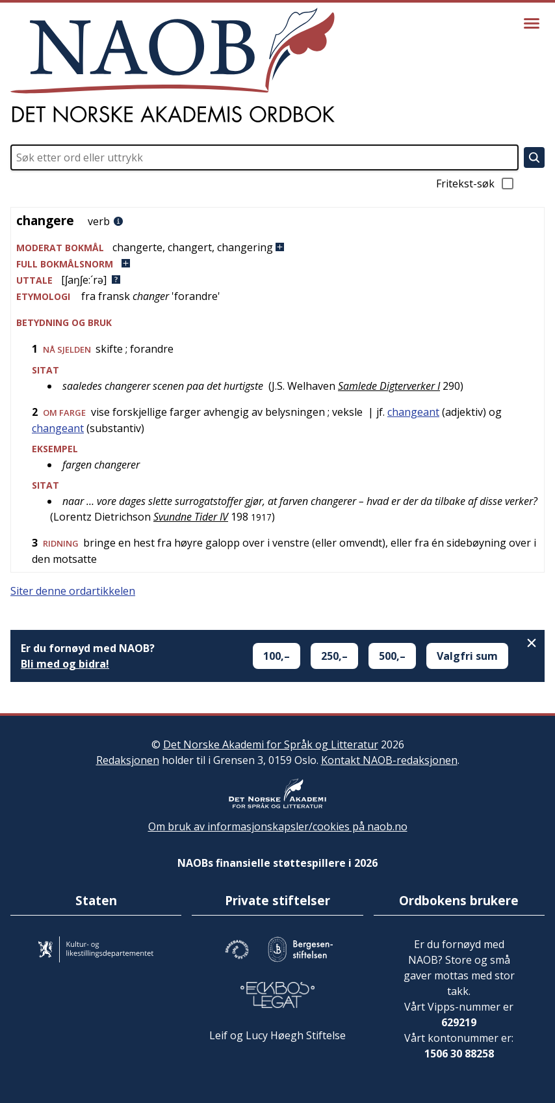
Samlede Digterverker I (389, 386)
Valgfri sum (467, 656)
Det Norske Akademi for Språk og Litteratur (270, 744)
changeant (413, 412)
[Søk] (534, 157)
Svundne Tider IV (190, 517)
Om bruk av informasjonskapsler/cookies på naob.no (277, 826)
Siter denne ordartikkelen (72, 591)
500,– (392, 656)
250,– (334, 656)
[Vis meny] (531, 23)
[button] (277, 247)
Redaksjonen (127, 760)
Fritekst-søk (475, 183)
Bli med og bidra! (65, 664)
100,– (276, 656)
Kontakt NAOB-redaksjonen (389, 760)
